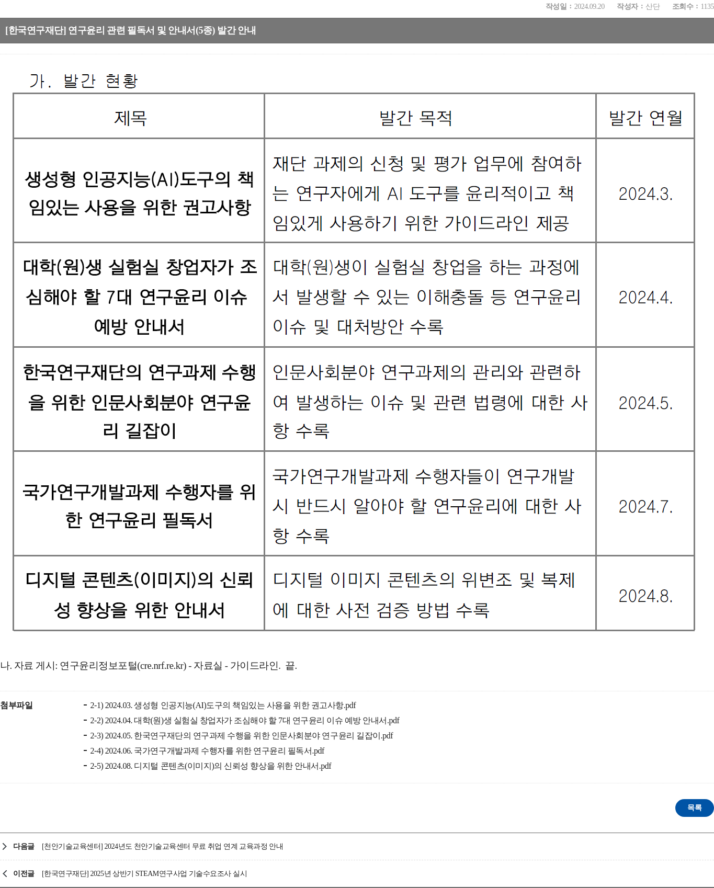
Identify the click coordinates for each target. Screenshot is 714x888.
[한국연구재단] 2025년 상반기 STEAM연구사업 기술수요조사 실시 (144, 874)
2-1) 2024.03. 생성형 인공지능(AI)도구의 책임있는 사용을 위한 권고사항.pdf (222, 705)
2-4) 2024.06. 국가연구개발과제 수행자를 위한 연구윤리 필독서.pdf (206, 750)
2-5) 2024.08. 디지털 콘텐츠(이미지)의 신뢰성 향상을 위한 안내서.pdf (209, 765)
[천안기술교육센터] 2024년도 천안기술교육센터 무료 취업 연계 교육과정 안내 (162, 846)
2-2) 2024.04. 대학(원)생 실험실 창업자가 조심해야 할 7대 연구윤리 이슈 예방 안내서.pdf (243, 720)
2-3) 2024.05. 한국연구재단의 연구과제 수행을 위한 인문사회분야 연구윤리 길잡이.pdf (240, 735)
